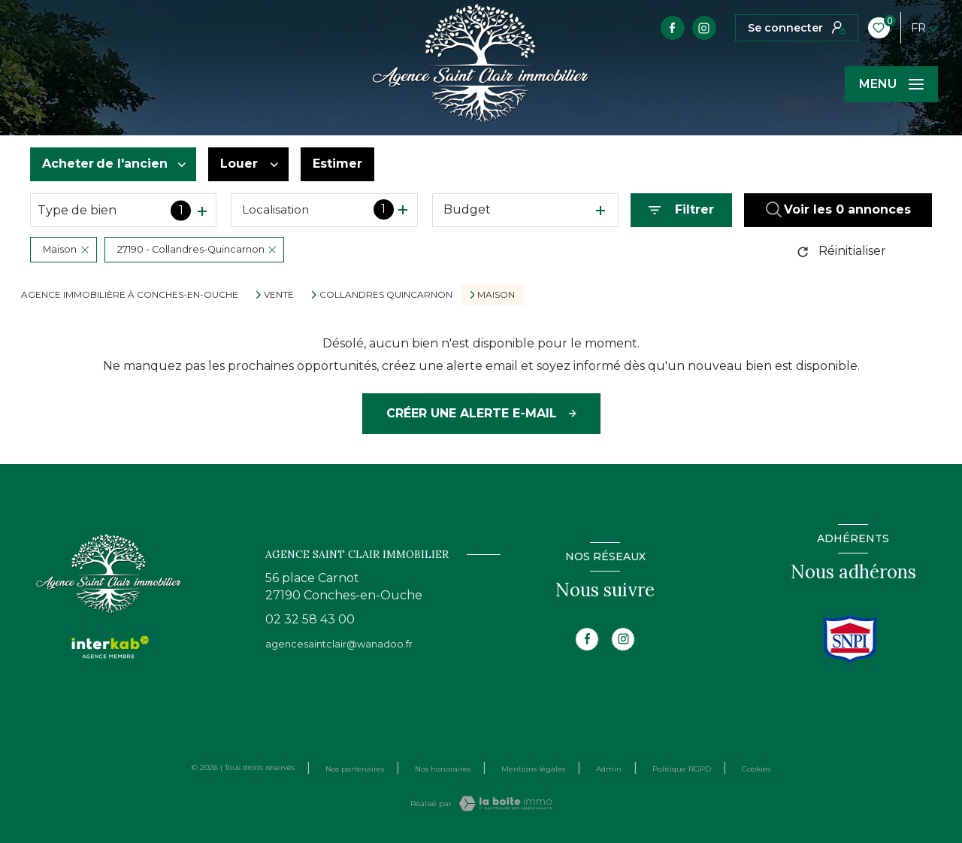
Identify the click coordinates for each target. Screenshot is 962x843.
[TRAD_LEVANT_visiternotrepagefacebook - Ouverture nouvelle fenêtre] (673, 28)
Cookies (756, 769)
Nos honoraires (442, 769)
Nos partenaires (354, 769)
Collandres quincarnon (385, 294)
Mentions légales (533, 769)
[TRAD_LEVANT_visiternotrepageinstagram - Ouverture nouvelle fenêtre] (704, 28)
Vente (279, 294)
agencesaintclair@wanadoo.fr (339, 644)
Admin (609, 769)
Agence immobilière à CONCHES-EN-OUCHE (129, 294)
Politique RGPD (681, 769)
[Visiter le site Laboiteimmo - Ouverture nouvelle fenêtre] (503, 803)
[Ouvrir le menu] (891, 84)
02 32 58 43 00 (310, 619)
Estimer (337, 163)
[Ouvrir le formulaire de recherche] (681, 210)
